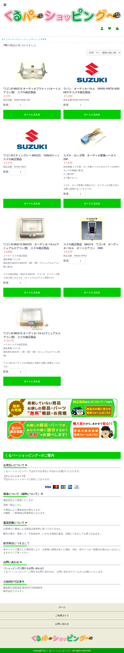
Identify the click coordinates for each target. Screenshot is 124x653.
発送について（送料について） (23, 494)
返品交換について (15, 522)
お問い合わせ (12, 562)
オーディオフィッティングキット (23, 39)
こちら (18, 505)
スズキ (43, 39)
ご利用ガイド (62, 615)
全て (4, 39)
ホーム (62, 607)
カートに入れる (32, 114)
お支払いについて (15, 465)
